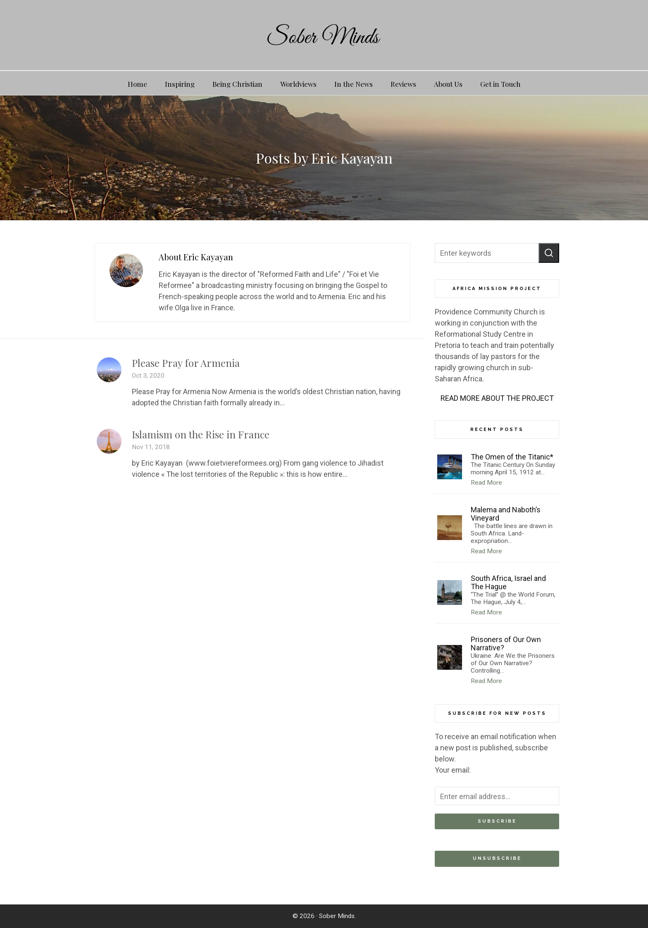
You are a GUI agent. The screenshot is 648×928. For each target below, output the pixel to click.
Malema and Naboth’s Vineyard (506, 513)
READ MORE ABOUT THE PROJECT (497, 398)
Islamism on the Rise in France (200, 434)
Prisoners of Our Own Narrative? (506, 643)
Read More (486, 482)
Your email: (453, 770)
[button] (548, 253)
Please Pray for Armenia (186, 362)
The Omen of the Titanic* (512, 456)
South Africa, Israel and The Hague (508, 582)
